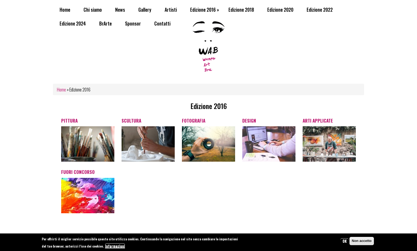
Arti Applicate (318, 120)
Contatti (162, 23)
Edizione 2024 (73, 23)
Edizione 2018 (241, 9)
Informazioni (115, 247)
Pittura (69, 120)
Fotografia (193, 120)
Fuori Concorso (78, 172)
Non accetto (362, 242)
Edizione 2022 (320, 9)
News (120, 9)
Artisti (171, 9)
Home (65, 9)
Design (249, 120)
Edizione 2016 (204, 9)
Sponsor (133, 23)
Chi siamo (93, 9)
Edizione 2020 (280, 9)
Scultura (131, 120)
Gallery (144, 9)
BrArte (105, 23)
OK (345, 242)
